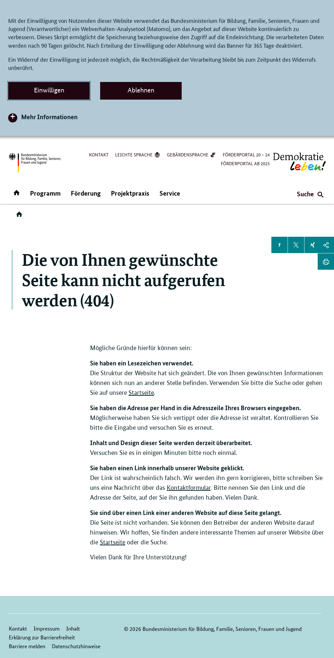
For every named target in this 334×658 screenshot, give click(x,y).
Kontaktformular (189, 487)
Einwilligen (49, 90)
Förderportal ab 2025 (245, 163)
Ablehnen (141, 90)
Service (169, 193)
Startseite (141, 392)
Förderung (86, 193)
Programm (45, 193)
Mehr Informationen (49, 117)
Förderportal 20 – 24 (246, 154)
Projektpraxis (130, 193)
